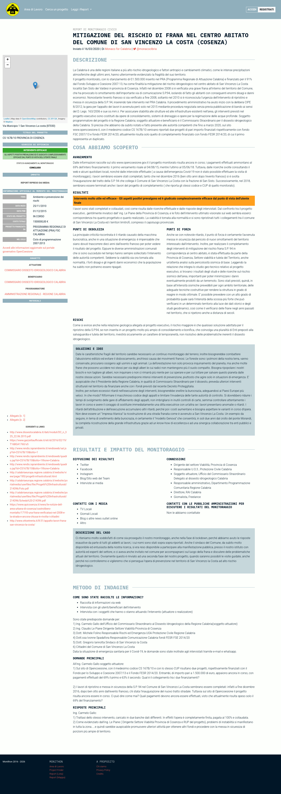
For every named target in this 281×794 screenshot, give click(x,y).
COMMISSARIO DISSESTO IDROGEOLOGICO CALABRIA (35, 270)
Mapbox (9, 122)
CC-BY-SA (52, 119)
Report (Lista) (56, 773)
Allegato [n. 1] (17, 415)
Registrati (267, 9)
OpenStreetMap (29, 119)
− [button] (7, 65)
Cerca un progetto (56, 9)
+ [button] (7, 59)
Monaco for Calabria (118, 49)
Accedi (252, 9)
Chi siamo (101, 766)
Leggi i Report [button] (80, 9)
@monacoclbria (145, 49)
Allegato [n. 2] (17, 419)
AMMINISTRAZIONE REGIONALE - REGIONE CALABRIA (35, 294)
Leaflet (6, 119)
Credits (100, 773)
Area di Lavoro (33, 9)
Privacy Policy (103, 770)
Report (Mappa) (57, 777)
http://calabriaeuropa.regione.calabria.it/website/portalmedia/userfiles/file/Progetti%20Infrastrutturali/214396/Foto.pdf (39, 484)
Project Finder (56, 770)
